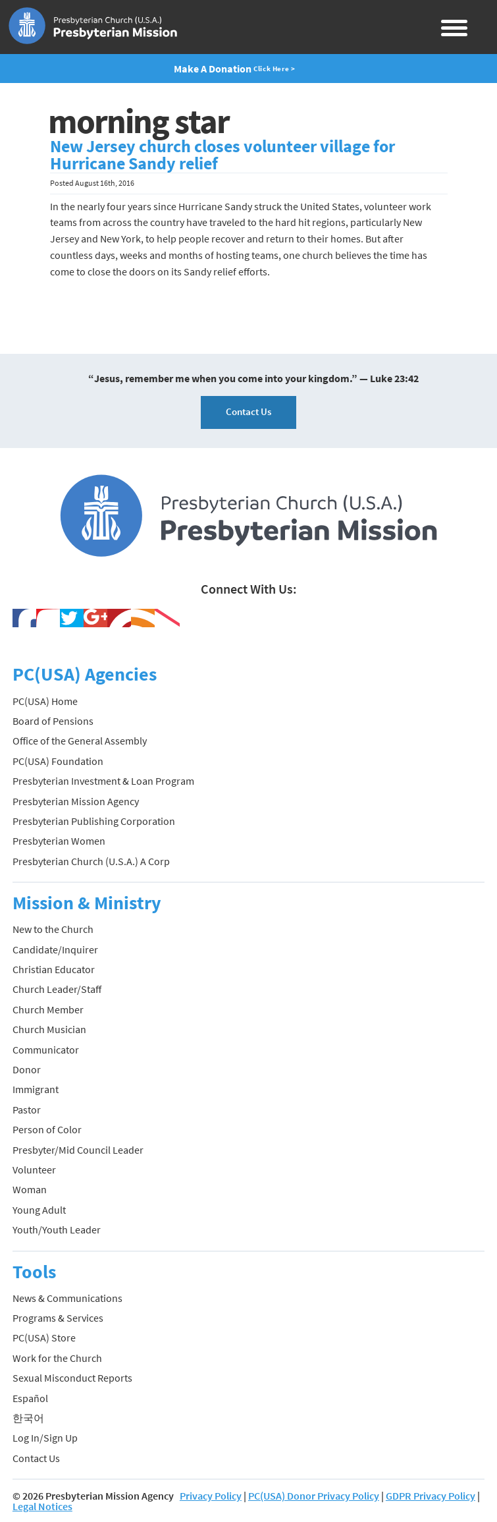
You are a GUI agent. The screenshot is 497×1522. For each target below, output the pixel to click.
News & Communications (67, 1298)
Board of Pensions (53, 720)
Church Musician (49, 1029)
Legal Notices (42, 1506)
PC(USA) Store (44, 1337)
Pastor (27, 1109)
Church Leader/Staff (57, 989)
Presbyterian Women (59, 840)
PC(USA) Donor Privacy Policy (313, 1495)
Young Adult (39, 1209)
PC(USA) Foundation (58, 761)
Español (30, 1398)
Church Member (48, 1009)
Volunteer (34, 1169)
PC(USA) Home (45, 701)
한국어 (28, 1417)
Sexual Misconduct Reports (72, 1377)
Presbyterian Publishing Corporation (94, 821)
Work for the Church (57, 1358)
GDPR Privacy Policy (430, 1495)
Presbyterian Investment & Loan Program (103, 780)
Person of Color (47, 1129)
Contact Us (248, 411)
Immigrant (36, 1089)
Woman (30, 1189)
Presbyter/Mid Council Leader (78, 1149)
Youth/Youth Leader (57, 1229)
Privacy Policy (211, 1495)
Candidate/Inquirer (55, 949)
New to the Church (53, 929)
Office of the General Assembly (80, 740)
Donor (27, 1069)
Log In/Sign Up (45, 1437)
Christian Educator (54, 969)
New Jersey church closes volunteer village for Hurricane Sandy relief (222, 155)
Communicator (46, 1049)
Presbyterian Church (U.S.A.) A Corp (91, 861)
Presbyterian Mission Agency (76, 801)
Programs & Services (58, 1317)
